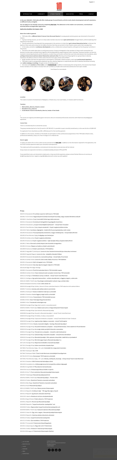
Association (70, 14)
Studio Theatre (55, 14)
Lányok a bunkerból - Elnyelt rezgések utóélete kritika (53, 227)
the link (45, 156)
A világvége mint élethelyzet (46, 235)
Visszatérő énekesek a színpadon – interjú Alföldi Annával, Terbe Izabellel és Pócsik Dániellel (60, 326)
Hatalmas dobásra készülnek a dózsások (43, 415)
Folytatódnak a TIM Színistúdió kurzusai (44, 297)
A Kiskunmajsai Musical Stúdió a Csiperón (42, 369)
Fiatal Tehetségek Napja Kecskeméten (40, 300)
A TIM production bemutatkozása (42, 367)
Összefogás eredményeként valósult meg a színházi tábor (53, 281)
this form (53, 24)
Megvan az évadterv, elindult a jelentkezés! (43, 246)
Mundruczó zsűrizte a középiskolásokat (42, 396)
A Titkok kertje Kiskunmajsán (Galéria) (43, 431)
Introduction (27, 14)
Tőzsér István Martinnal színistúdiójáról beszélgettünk (51, 353)
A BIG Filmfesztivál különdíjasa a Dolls (42, 361)
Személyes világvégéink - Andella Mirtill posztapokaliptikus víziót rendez (50, 230)
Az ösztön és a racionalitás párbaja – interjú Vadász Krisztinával (50, 257)
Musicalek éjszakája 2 (36, 385)
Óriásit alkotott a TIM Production (43, 399)
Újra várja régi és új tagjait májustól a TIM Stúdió (46, 265)
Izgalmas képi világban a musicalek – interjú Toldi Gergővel (51, 321)
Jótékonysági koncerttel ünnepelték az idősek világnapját (51, 364)
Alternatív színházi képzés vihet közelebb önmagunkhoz (45, 243)
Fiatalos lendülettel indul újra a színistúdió (44, 291)
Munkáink (24, 449)
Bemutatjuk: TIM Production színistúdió (44, 356)
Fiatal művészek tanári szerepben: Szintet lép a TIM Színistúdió (52, 273)
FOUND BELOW (52, 65)
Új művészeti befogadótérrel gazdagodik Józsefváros (47, 222)
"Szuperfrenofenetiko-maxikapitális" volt (43, 404)
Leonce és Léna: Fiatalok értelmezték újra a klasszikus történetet (58, 251)
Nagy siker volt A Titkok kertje (43, 426)
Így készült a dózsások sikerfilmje (41, 393)
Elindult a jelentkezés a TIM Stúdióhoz (42, 249)
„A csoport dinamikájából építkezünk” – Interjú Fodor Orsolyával (50, 224)
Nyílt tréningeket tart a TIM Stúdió (42, 262)
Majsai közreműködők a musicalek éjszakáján (47, 342)
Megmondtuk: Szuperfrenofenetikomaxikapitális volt (45, 407)
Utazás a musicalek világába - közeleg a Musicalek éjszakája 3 (50, 324)
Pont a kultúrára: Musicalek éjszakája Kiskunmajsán (45, 372)
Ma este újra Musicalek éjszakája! (41, 401)
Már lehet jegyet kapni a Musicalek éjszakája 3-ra (48, 340)
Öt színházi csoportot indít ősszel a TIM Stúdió (46, 214)
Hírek (23, 451)
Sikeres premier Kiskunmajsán (45, 388)
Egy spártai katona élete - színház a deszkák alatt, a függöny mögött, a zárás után (54, 278)
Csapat (24, 446)
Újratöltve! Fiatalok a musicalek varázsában (43, 380)
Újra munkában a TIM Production (40, 420)
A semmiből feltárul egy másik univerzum (48, 219)
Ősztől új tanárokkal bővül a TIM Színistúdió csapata (47, 270)
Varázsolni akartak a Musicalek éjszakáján (48, 409)
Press (81, 14)
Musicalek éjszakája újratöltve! (41, 375)
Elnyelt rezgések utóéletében (43, 238)
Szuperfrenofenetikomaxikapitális (40, 418)
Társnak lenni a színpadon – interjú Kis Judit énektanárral (50, 332)
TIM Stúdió (59, 6)
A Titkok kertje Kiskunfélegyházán (41, 423)
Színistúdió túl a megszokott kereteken (55, 348)
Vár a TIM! (35, 351)
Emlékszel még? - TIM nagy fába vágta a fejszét (45, 391)
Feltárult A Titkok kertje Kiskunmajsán (41, 428)
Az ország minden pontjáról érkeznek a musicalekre (49, 329)
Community (41, 14)
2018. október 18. (46, 283)
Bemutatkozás (26, 444)
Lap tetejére (25, 441)
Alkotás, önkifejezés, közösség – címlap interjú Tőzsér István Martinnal (63, 358)
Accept (103, 456)
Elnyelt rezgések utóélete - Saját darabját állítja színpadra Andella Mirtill (52, 241)
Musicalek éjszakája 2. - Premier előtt (47, 377)
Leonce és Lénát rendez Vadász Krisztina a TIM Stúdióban (50, 259)
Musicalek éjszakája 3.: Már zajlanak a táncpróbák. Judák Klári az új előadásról (56, 337)
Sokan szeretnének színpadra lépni (44, 345)
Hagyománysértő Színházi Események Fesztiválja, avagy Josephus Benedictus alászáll (56, 216)
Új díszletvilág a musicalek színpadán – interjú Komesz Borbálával (53, 334)
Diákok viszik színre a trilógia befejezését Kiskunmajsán (52, 308)
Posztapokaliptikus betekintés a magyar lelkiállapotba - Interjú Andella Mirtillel (55, 232)
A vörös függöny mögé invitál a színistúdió (43, 294)
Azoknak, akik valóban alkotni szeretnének (43, 289)
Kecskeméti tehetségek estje (38, 302)
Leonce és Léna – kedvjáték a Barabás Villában (49, 254)
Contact (91, 14)
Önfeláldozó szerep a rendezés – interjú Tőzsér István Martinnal (49, 275)
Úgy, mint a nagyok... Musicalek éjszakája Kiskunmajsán (47, 412)
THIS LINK (58, 142)
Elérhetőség (25, 453)
